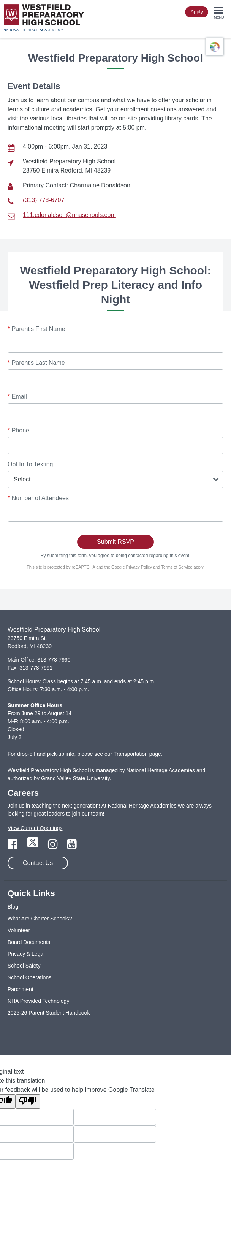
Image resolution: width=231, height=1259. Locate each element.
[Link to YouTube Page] (72, 846)
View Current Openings (35, 828)
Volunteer (19, 930)
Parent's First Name (36, 329)
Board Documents (29, 942)
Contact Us (38, 863)
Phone (18, 430)
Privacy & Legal (26, 954)
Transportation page (137, 754)
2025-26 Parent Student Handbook (49, 1013)
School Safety (24, 966)
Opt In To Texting (30, 464)
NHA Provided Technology (38, 1001)
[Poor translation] (28, 1101)
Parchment (20, 989)
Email (17, 396)
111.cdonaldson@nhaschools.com (69, 215)
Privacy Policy (139, 567)
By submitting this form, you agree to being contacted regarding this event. (116, 555)
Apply (196, 11)
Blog (13, 907)
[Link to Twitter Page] (33, 846)
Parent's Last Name (36, 362)
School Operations (29, 977)
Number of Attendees (38, 498)
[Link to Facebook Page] (13, 846)
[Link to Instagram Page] (53, 846)
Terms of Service (177, 567)
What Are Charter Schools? (40, 918)
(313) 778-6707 (43, 200)
